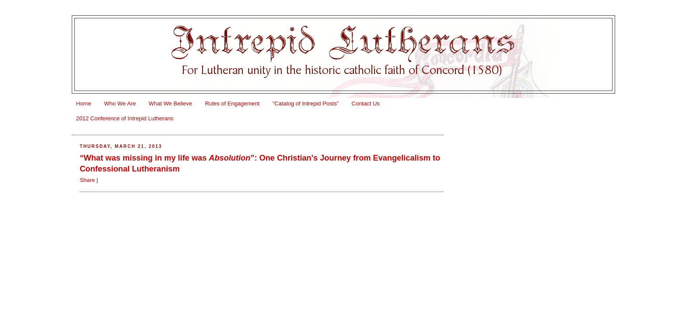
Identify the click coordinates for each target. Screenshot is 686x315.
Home (83, 103)
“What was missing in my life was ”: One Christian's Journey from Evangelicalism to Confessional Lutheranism (260, 163)
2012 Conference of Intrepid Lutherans (125, 118)
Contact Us (366, 103)
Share (87, 180)
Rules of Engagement (232, 103)
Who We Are (120, 103)
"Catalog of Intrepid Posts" (306, 103)
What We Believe (170, 103)
